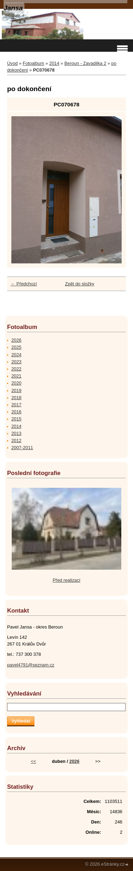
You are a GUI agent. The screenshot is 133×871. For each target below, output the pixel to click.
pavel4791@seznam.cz (30, 665)
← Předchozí (24, 283)
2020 (16, 383)
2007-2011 (22, 447)
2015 (16, 418)
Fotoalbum (33, 63)
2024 (16, 354)
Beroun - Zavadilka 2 (85, 63)
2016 (16, 411)
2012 (16, 440)
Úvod (12, 63)
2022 (16, 369)
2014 (54, 63)
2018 (16, 397)
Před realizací (66, 580)
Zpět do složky (79, 283)
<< (33, 761)
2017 (16, 404)
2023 (16, 361)
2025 (16, 347)
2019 (16, 390)
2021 (16, 376)
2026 (16, 340)
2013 (16, 433)
